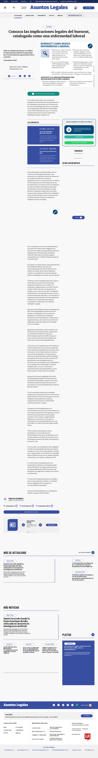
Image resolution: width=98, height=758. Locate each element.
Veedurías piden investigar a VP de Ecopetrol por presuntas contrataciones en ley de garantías (83, 577)
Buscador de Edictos (75, 15)
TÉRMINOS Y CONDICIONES (39, 735)
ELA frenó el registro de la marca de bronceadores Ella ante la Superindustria (77, 647)
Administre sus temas (31, 512)
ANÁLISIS (60, 15)
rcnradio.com (89, 750)
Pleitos (66, 635)
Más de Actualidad (15, 552)
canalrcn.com (76, 750)
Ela (31, 1)
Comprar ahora (79, 137)
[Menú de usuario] (75, 8)
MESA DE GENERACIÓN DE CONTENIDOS (56, 728)
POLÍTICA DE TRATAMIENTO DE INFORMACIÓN (57, 735)
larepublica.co (9, 750)
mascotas (24, 1)
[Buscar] (14, 8)
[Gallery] (32, 524)
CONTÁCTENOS (36, 728)
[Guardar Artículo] (11, 76)
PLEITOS (51, 15)
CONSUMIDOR (41, 15)
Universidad (14, 1)
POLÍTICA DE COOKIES (38, 739)
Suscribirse (89, 7)
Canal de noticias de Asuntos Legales (43, 94)
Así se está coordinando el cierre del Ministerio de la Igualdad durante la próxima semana (31, 650)
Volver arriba (86, 705)
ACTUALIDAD (18, 15)
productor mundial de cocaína (69, 1)
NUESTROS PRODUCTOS (38, 731)
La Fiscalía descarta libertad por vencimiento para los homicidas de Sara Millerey (82, 564)
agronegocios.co (23, 750)
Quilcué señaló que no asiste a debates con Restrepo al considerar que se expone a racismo (50, 650)
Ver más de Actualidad (86, 552)
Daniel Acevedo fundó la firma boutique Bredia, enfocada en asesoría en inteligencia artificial (14, 566)
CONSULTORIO (29, 15)
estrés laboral (26, 506)
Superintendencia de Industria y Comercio (46, 1)
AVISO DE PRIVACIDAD (55, 731)
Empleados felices (44, 506)
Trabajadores (10, 506)
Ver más (78, 217)
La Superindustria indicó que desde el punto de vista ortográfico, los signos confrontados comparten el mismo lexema (77, 654)
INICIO (5, 727)
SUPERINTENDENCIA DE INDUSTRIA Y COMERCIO (56, 739)
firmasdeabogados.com (60, 750)
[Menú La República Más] (5, 8)
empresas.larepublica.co (40, 750)
